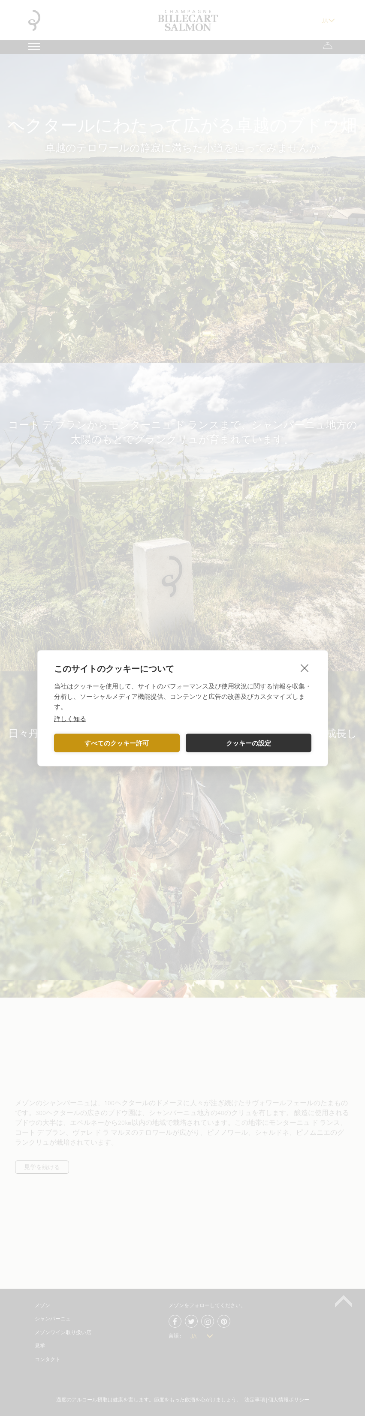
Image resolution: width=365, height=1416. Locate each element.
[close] (304, 667)
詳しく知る (70, 718)
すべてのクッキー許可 (116, 743)
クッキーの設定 (248, 743)
